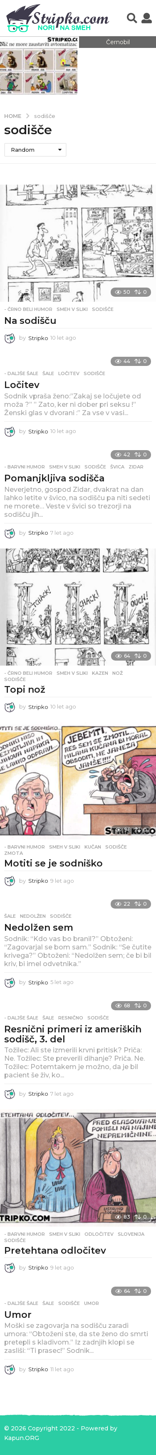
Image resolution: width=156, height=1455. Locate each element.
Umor (18, 1314)
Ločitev (22, 385)
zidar (136, 466)
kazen (100, 673)
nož (117, 673)
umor (91, 1303)
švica (117, 466)
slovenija (131, 1234)
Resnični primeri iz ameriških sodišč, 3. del (72, 1034)
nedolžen (33, 916)
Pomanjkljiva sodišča (54, 478)
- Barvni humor (24, 466)
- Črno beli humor (28, 309)
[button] (132, 18)
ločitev (68, 373)
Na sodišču (30, 320)
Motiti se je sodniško (53, 863)
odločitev (99, 1234)
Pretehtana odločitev (55, 1250)
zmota (13, 853)
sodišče (103, 309)
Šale (48, 373)
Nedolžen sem (38, 927)
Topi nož (24, 689)
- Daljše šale (21, 373)
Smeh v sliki (72, 309)
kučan (92, 846)
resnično (70, 1017)
